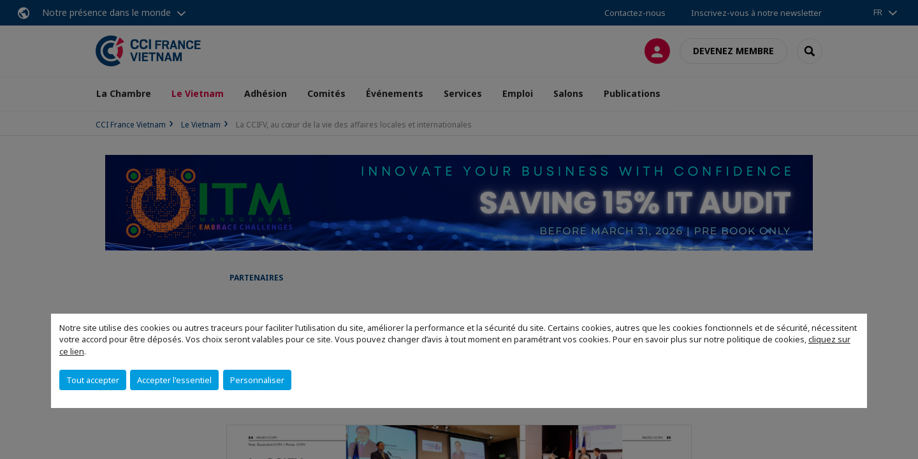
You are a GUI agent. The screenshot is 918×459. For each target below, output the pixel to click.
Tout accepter (92, 380)
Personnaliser (257, 380)
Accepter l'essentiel (174, 380)
